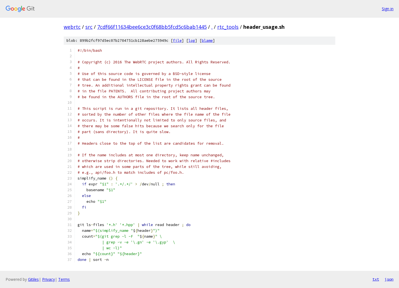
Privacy (48, 279)
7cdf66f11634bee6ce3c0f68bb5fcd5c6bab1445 (152, 27)
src (89, 27)
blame (207, 40)
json (389, 279)
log (191, 40)
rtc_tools (228, 27)
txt (375, 279)
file (177, 40)
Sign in (387, 8)
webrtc (72, 27)
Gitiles (33, 279)
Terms (64, 279)
